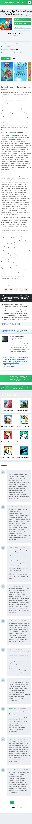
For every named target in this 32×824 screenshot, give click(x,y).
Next (21, 807)
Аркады (16, 43)
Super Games (10, 137)
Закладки (19, 27)
